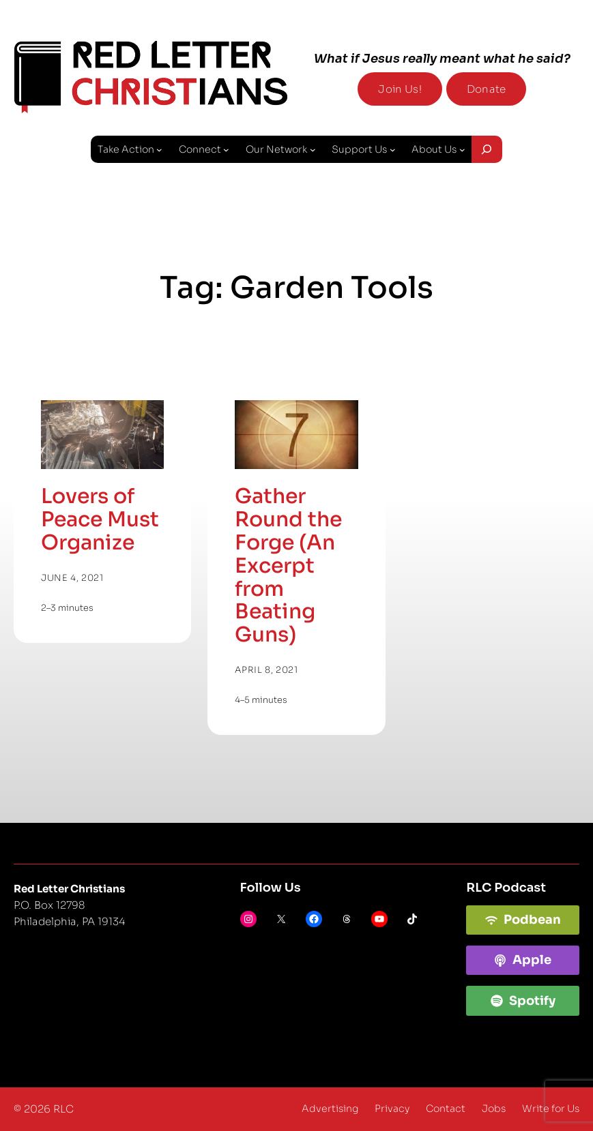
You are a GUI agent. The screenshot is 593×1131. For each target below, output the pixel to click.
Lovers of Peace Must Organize (100, 519)
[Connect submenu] (226, 150)
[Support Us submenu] (393, 150)
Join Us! (399, 88)
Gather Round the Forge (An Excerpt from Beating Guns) (288, 565)
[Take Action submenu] (159, 150)
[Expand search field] (487, 149)
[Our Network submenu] (313, 150)
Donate (486, 88)
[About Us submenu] (462, 150)
